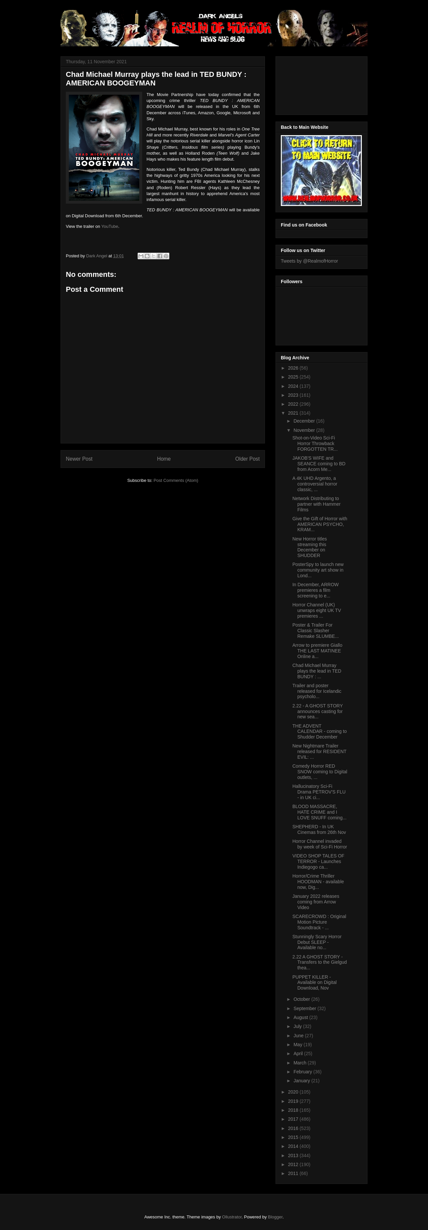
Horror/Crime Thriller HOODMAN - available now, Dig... (318, 881)
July (298, 1026)
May (298, 1044)
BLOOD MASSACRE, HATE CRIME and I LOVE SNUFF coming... (319, 812)
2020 (294, 1092)
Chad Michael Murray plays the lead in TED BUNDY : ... (316, 671)
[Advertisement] (310, 84)
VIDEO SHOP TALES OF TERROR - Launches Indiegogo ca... (318, 861)
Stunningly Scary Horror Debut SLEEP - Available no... (317, 942)
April (298, 1053)
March (300, 1062)
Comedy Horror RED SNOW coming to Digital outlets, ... (319, 771)
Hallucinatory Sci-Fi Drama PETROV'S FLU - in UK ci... (319, 792)
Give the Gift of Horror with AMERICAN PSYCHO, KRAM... (319, 524)
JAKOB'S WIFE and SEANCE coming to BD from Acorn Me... (319, 463)
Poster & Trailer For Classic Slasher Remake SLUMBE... (315, 630)
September (305, 1008)
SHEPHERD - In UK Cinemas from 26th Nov (319, 829)
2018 (294, 1110)
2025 (294, 377)
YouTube (109, 226)
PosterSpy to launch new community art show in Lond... (318, 570)
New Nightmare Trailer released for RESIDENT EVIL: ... (319, 751)
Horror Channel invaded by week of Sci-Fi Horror (319, 844)
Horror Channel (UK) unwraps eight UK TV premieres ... (316, 610)
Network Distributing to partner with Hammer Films (316, 504)
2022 (294, 404)
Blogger (275, 1216)
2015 (294, 1137)
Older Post (247, 459)
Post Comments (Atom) (175, 480)
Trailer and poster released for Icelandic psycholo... (316, 691)
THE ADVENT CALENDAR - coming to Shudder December (319, 731)
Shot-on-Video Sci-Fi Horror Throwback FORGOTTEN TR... (315, 443)
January (302, 1080)
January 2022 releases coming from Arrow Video (315, 902)
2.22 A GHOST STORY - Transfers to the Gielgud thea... (319, 962)
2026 (294, 368)
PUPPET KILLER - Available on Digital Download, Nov (314, 982)
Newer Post (79, 459)
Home (164, 459)
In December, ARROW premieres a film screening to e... (315, 590)
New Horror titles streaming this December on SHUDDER (309, 547)
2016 (294, 1128)
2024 (294, 386)
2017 (294, 1119)
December (304, 421)
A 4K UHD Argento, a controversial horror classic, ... (314, 484)
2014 (294, 1146)
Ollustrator (231, 1216)
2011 (294, 1173)
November (304, 430)
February (303, 1071)
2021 (294, 413)
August (301, 1017)
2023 (294, 395)
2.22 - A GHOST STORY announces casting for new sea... (317, 711)
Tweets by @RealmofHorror (309, 261)
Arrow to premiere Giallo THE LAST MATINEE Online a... (317, 650)
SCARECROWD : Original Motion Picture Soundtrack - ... (319, 922)
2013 (294, 1155)
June (299, 1035)
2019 (294, 1101)
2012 (294, 1164)
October (302, 999)
